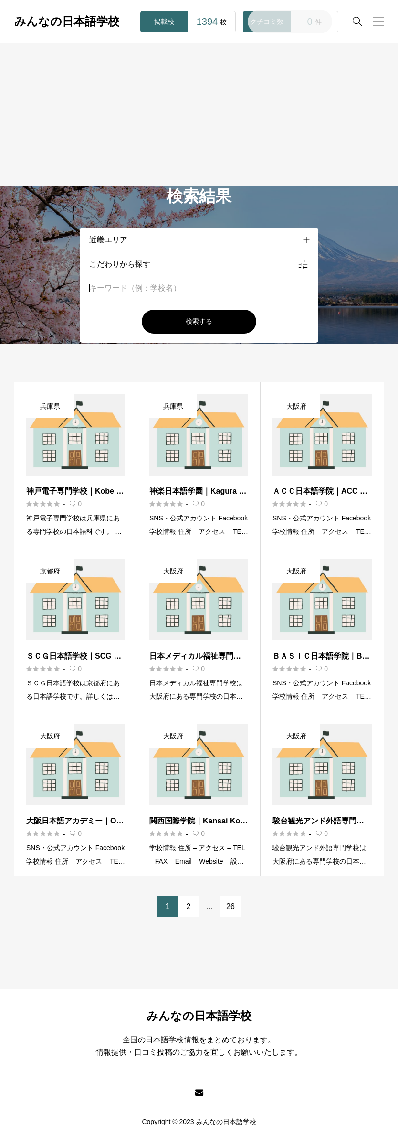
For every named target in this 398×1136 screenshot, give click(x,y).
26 (230, 906)
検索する (199, 321)
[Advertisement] (199, 115)
